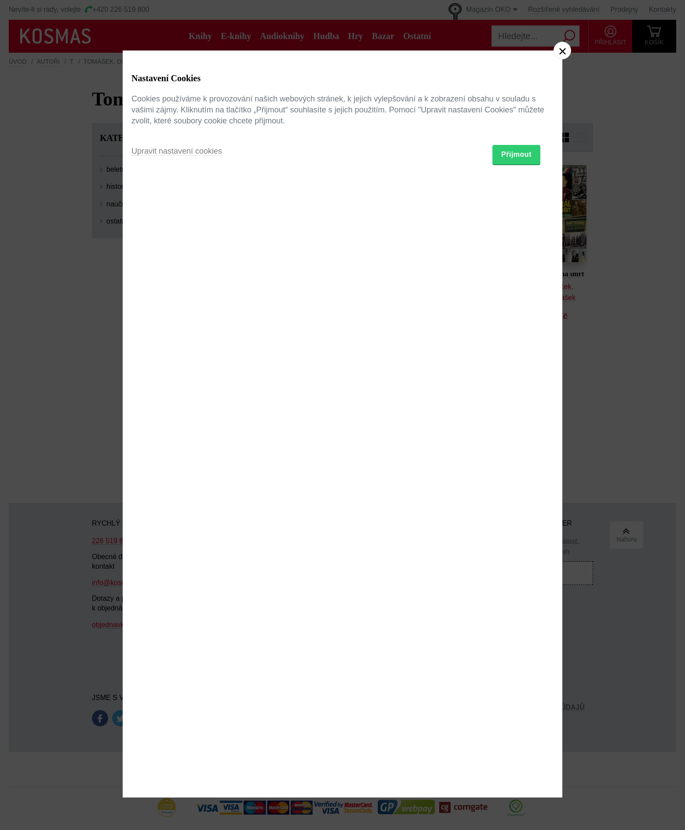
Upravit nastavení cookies (176, 462)
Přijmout (516, 466)
